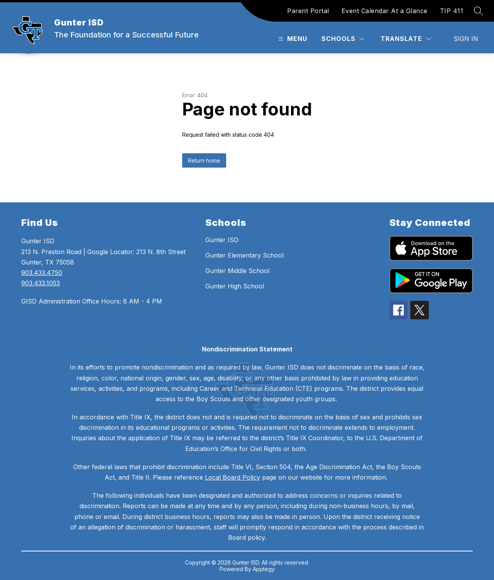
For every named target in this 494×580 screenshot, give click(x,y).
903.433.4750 (41, 272)
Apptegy (264, 569)
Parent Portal (308, 11)
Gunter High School (234, 286)
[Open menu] (291, 39)
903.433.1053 (40, 283)
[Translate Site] (406, 39)
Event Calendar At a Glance (385, 11)
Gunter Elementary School (244, 255)
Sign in (465, 38)
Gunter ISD (222, 240)
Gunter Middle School (237, 271)
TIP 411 (452, 11)
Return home (204, 160)
